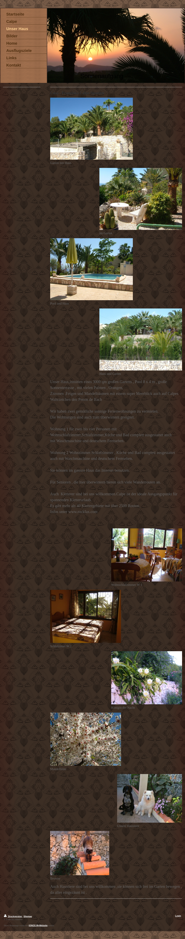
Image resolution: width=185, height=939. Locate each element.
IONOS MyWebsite (38, 925)
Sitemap (27, 916)
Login (178, 916)
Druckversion (13, 916)
